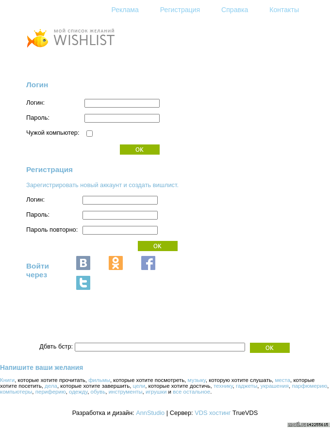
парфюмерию (309, 386)
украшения (275, 386)
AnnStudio (150, 412)
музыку (197, 380)
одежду (78, 392)
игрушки (156, 392)
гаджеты (246, 386)
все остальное (191, 392)
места (282, 380)
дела (51, 386)
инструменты (126, 392)
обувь (98, 392)
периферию (50, 392)
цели (139, 386)
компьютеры (16, 392)
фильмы (99, 380)
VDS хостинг (213, 412)
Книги (7, 380)
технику (223, 386)
